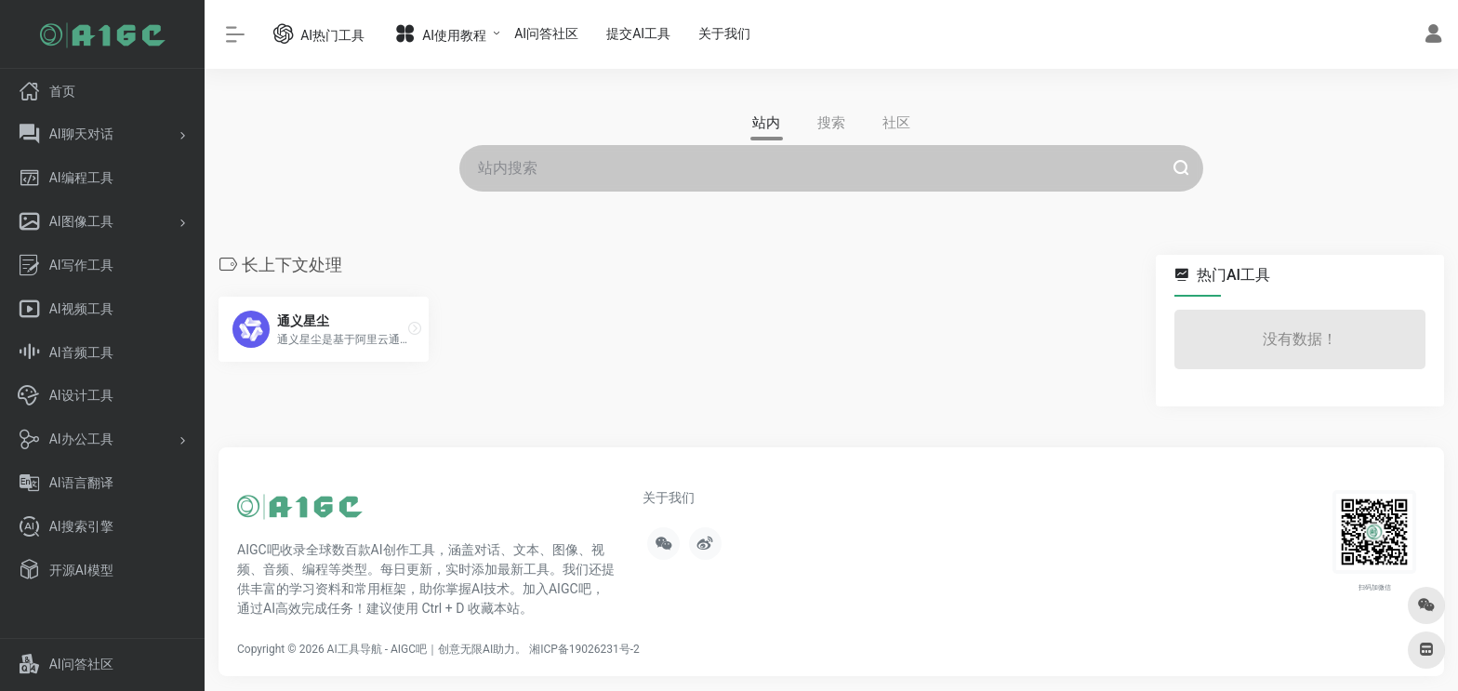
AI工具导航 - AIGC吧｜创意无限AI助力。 (427, 649)
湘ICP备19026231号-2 (584, 649)
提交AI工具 (638, 33)
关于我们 (724, 33)
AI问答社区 (546, 33)
